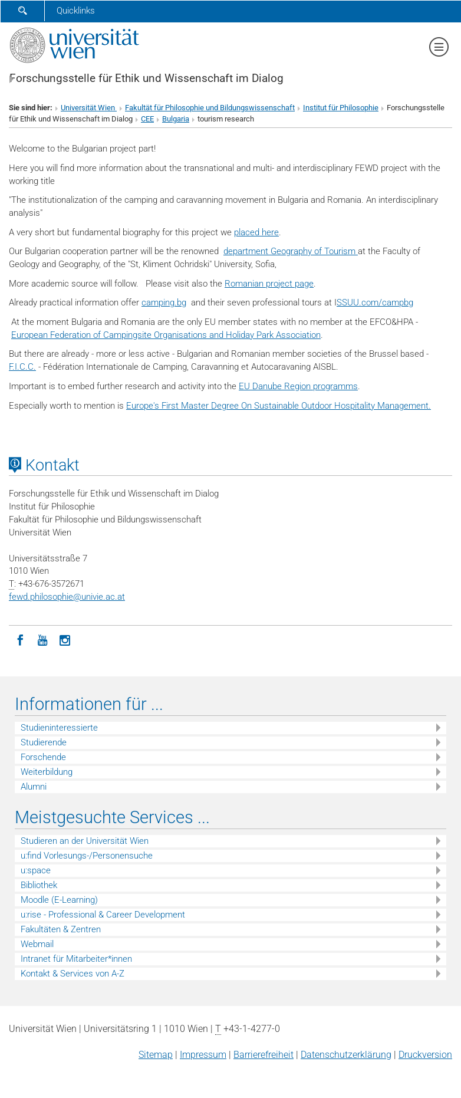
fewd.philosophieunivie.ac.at (67, 596)
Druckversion (425, 1054)
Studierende (44, 742)
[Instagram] (65, 639)
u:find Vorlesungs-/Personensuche (87, 855)
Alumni (34, 786)
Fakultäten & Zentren (61, 929)
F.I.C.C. (22, 366)
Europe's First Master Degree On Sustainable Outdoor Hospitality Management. (278, 405)
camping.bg (163, 302)
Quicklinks (76, 10)
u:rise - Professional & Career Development (103, 914)
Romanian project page (269, 283)
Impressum (203, 1054)
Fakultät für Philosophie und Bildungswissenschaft (210, 107)
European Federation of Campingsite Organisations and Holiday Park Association (166, 335)
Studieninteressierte (59, 727)
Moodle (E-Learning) (59, 900)
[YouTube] (42, 639)
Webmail (37, 944)
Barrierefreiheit (263, 1054)
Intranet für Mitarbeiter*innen (76, 959)
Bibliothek (39, 885)
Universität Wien (89, 107)
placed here (256, 232)
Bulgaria (175, 118)
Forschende (43, 757)
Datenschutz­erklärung (346, 1054)
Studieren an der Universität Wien (85, 841)
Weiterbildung (47, 772)
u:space (36, 870)
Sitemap (156, 1054)
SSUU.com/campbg (375, 302)
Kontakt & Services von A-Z (72, 973)
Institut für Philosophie (340, 107)
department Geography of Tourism (290, 251)
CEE (147, 118)
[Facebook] (20, 639)
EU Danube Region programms (298, 386)
